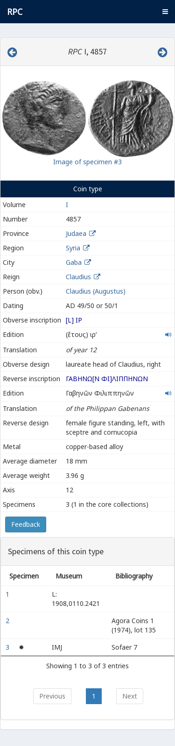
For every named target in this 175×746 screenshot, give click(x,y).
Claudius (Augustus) (96, 291)
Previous (52, 696)
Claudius (78, 276)
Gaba (74, 262)
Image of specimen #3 (87, 161)
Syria (73, 247)
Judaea (76, 233)
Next (129, 696)
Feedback (25, 524)
